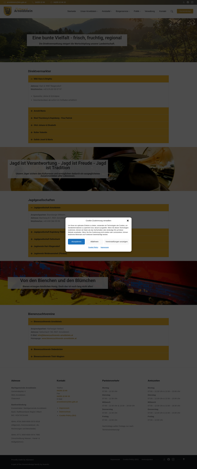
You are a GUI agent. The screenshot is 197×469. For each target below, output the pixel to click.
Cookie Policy (93, 247)
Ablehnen (94, 241)
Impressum (105, 247)
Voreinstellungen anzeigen (117, 241)
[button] (128, 220)
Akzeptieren (76, 241)
